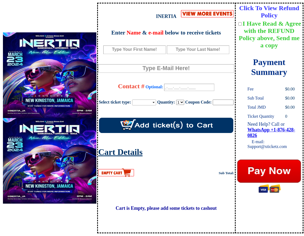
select (154, 102)
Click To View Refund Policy (269, 12)
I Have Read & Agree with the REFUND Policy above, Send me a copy (270, 34)
